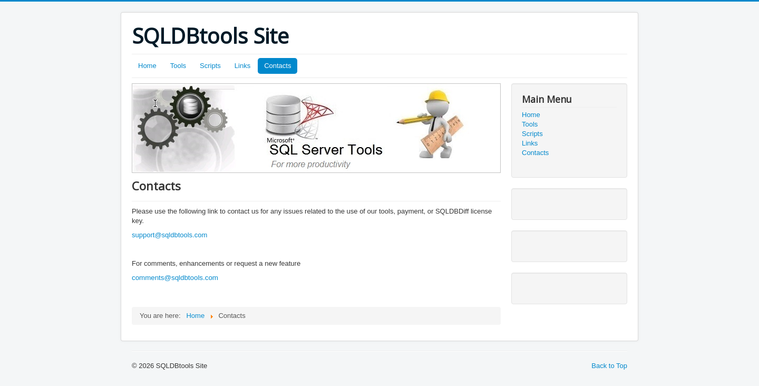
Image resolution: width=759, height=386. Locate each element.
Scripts (210, 66)
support (143, 235)
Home (147, 66)
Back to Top (609, 366)
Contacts (277, 66)
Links (242, 66)
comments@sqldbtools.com (175, 278)
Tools (178, 66)
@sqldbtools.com (180, 235)
